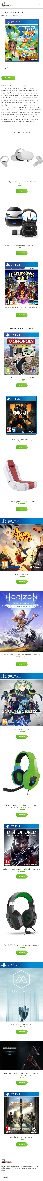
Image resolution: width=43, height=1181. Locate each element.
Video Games (14, 68)
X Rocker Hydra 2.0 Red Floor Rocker (21, 502)
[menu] (40, 4)
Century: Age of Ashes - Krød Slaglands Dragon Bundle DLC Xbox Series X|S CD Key (21, 1074)
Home (3, 15)
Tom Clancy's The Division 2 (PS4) (21, 1137)
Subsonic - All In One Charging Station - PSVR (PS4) (21, 246)
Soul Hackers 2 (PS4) (21, 729)
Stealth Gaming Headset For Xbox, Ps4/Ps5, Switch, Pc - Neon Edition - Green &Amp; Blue (21, 806)
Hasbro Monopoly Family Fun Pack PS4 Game (21, 378)
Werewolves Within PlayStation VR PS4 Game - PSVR (21, 307)
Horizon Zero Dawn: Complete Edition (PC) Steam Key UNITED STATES (21, 656)
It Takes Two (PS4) (21, 574)
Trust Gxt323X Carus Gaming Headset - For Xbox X (21, 945)
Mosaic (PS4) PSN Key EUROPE (21, 1024)
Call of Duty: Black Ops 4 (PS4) (21, 440)
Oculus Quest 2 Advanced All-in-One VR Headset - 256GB (21, 183)
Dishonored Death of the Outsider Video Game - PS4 (21, 869)
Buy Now (8, 78)
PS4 (21, 68)
